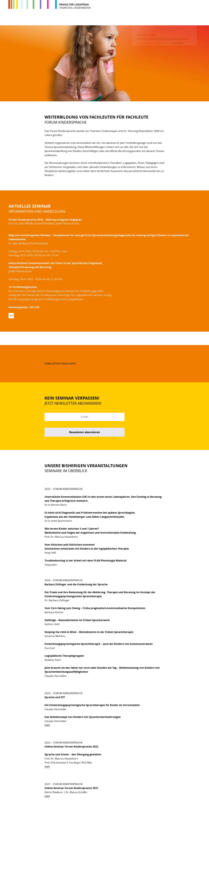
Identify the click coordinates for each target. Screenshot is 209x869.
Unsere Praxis (76, 19)
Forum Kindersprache (164, 19)
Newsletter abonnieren (84, 432)
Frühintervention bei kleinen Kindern (118, 19)
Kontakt (190, 19)
